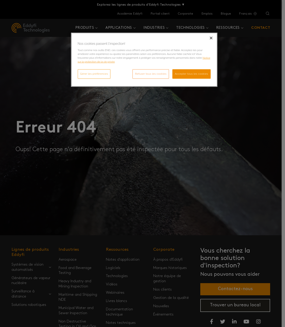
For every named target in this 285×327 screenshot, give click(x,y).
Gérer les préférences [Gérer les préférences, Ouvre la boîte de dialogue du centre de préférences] (94, 73)
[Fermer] (211, 38)
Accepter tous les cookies (191, 73)
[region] (144, 60)
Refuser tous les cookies (150, 73)
